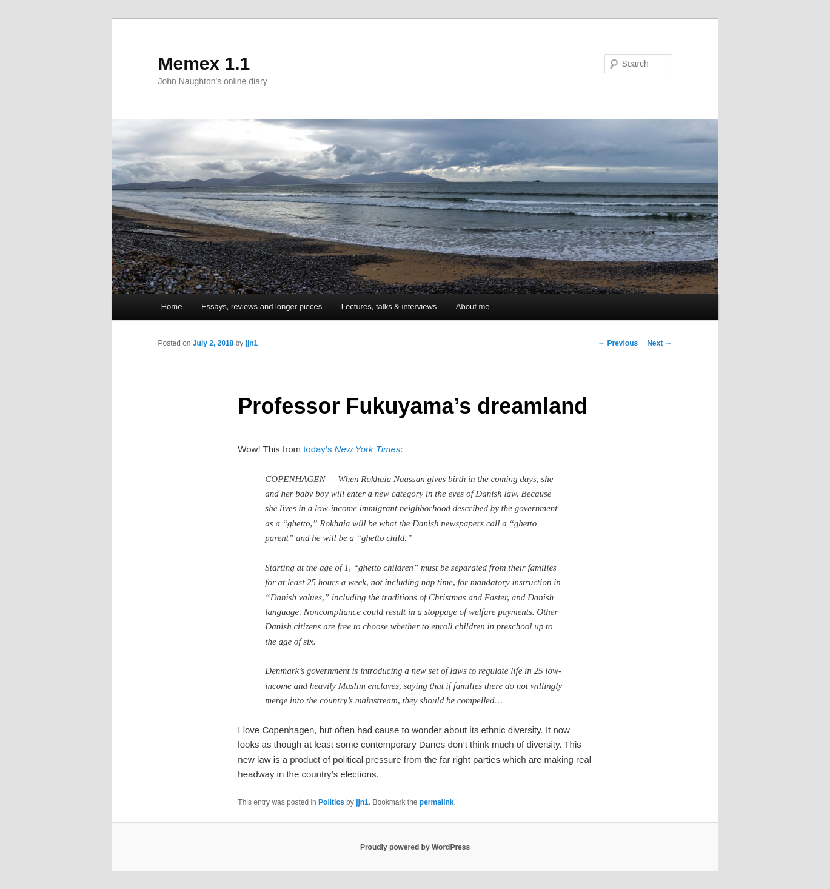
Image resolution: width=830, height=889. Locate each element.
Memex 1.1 (204, 63)
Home (171, 306)
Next (659, 343)
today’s (351, 449)
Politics (331, 802)
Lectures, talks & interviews (389, 306)
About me (473, 306)
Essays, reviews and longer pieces (261, 306)
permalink (437, 802)
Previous (618, 343)
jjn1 (252, 343)
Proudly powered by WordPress (415, 847)
